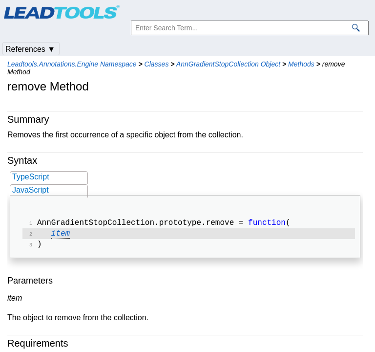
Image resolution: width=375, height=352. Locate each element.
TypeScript (30, 177)
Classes (157, 64)
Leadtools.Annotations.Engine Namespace (72, 64)
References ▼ (30, 49)
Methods (301, 64)
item (60, 235)
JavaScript (30, 190)
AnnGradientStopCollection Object (228, 64)
